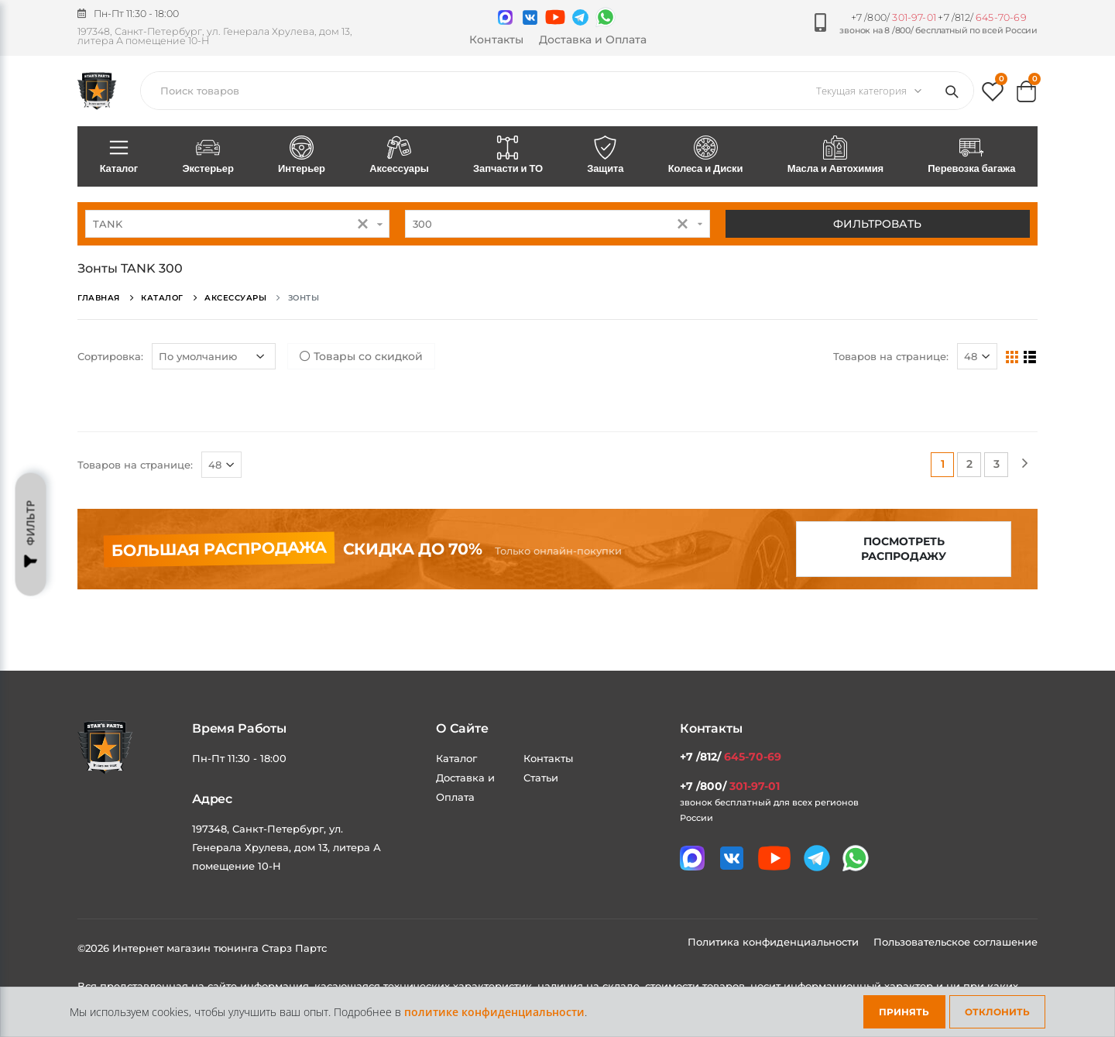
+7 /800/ (893, 17)
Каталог (119, 156)
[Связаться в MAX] (505, 17)
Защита (605, 156)
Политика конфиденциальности (775, 942)
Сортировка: (110, 356)
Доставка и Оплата (593, 39)
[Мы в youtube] (555, 17)
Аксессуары (399, 156)
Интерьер (301, 156)
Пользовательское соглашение (955, 942)
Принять (904, 1012)
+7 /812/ (982, 17)
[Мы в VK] (530, 17)
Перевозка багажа (971, 156)
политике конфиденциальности (494, 1011)
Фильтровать (877, 224)
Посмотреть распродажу (903, 548)
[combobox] (237, 224)
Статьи (540, 777)
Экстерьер (208, 156)
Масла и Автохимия (835, 156)
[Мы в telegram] (580, 17)
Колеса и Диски (705, 156)
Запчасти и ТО (507, 156)
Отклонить (997, 1012)
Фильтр (31, 534)
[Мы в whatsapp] (605, 17)
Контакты (496, 39)
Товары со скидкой (361, 356)
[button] (993, 95)
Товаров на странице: (891, 356)
